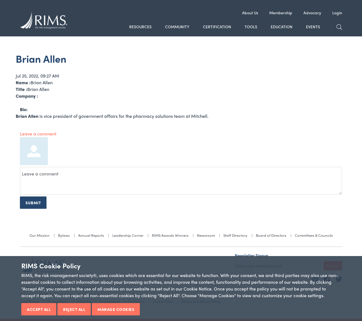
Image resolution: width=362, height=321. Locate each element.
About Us (250, 12)
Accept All (39, 309)
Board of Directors (271, 235)
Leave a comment (38, 133)
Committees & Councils (314, 235)
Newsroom (206, 235)
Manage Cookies (116, 309)
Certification (217, 26)
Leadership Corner (127, 235)
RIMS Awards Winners (170, 235)
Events (313, 26)
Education (282, 26)
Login (337, 12)
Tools (251, 26)
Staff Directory (235, 235)
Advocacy (312, 12)
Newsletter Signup (251, 255)
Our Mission (39, 235)
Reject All (74, 309)
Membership (280, 12)
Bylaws (64, 235)
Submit (33, 202)
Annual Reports (91, 235)
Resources (140, 26)
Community (177, 26)
